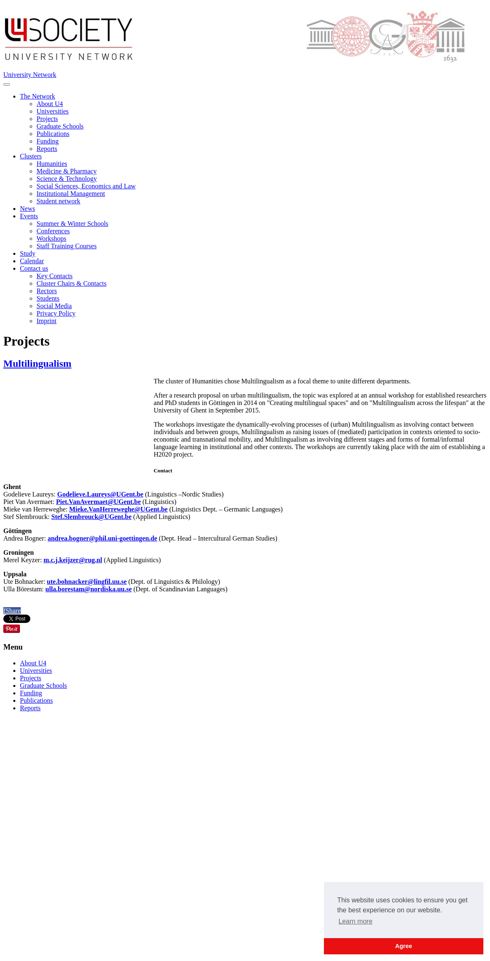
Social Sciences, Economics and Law (86, 186)
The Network (37, 96)
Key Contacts (55, 275)
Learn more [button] (355, 921)
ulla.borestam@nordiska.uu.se (88, 589)
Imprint (46, 320)
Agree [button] (403, 946)
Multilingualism (37, 363)
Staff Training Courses (67, 246)
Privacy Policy (56, 313)
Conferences (53, 231)
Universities (53, 111)
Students (48, 298)
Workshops (51, 238)
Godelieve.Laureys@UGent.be (100, 494)
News (27, 208)
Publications (53, 133)
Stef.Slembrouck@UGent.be (91, 516)
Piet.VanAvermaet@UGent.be (98, 501)
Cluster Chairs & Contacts (71, 283)
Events (29, 216)
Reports (47, 148)
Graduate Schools (60, 126)
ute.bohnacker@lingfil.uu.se (87, 581)
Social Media (54, 305)
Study (27, 253)
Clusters (31, 156)
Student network (58, 201)
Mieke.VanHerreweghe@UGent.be (118, 509)
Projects (47, 118)
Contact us (34, 268)
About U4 (50, 103)
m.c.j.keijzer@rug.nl (73, 559)
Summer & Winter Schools (72, 223)
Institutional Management (71, 193)
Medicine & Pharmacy (67, 171)
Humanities (52, 163)
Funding (48, 141)
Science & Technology (67, 178)
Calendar (32, 260)
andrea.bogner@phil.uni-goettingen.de (102, 538)
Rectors (47, 290)
